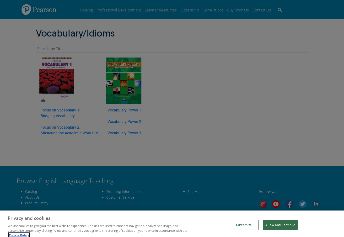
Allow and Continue (280, 231)
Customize (244, 231)
